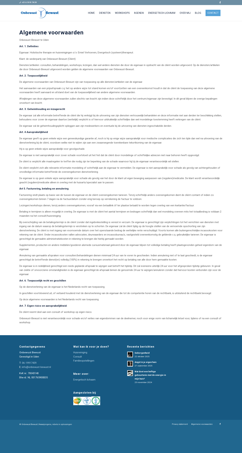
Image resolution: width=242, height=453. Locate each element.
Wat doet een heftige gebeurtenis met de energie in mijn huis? (150, 375)
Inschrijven (201, 390)
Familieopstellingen (83, 360)
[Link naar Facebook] (220, 2)
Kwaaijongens (45, 448)
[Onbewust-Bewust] (39, 13)
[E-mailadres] (201, 382)
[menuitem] (91, 13)
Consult (77, 356)
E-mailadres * (194, 376)
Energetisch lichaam (84, 379)
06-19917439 (29, 362)
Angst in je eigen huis (145, 362)
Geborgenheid (142, 353)
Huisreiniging (80, 352)
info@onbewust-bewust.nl (36, 367)
